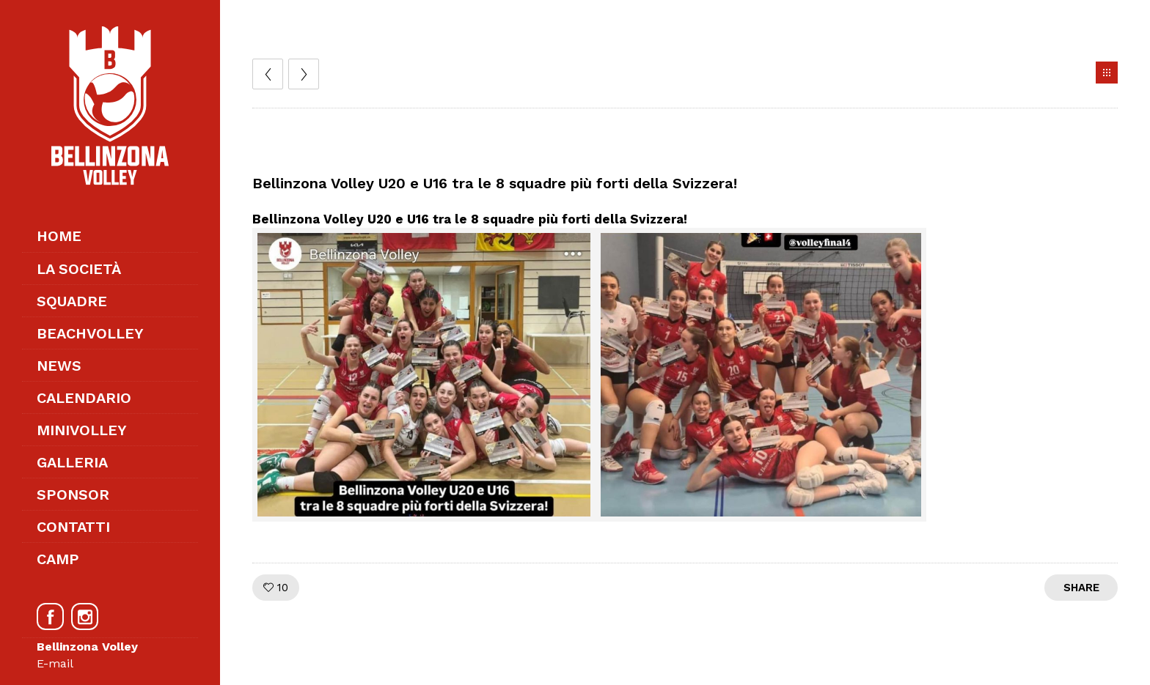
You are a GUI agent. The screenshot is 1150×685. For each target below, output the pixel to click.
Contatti (73, 527)
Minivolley (82, 430)
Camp (58, 559)
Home (59, 236)
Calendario (84, 398)
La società (79, 269)
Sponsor (73, 494)
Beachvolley (90, 333)
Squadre (72, 301)
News (59, 365)
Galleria (72, 462)
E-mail (55, 663)
